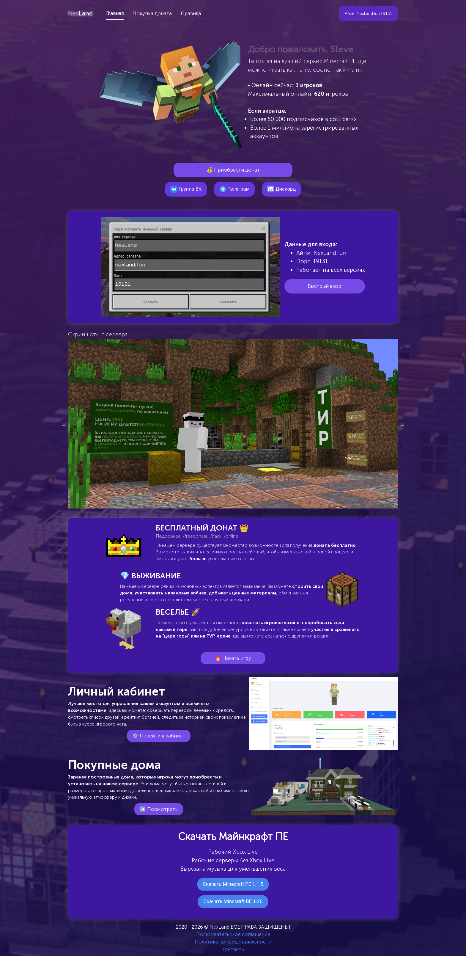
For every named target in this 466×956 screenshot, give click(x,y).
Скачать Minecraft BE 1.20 (232, 901)
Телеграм (234, 189)
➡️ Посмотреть (159, 809)
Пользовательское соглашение (233, 934)
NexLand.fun (330, 252)
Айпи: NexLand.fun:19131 (368, 13)
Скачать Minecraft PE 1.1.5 (233, 884)
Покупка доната (152, 13)
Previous (64, 425)
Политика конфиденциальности (233, 942)
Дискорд (281, 189)
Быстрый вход (324, 286)
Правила (191, 13)
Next (402, 425)
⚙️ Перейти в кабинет (158, 736)
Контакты (233, 949)
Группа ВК (186, 189)
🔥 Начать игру (233, 658)
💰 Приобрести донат (233, 170)
